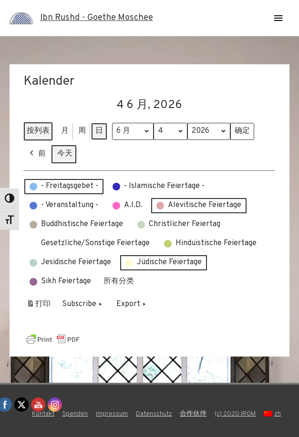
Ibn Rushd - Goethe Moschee (96, 17)
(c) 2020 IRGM (235, 414)
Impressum (112, 414)
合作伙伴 (193, 414)
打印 (38, 306)
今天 (64, 153)
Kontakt (43, 414)
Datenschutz (154, 414)
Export (132, 304)
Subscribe (83, 304)
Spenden (75, 414)
